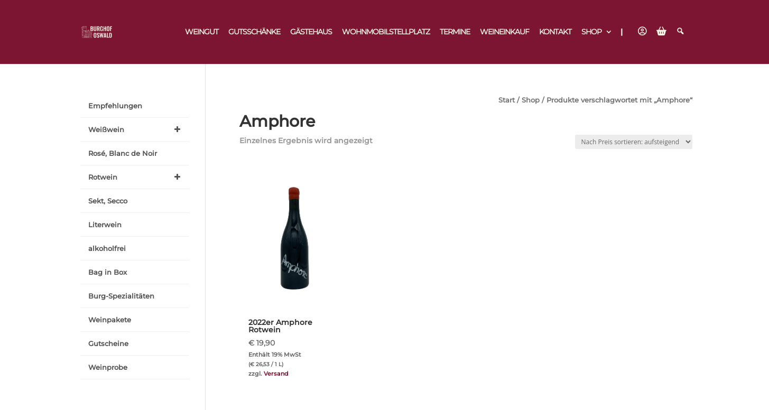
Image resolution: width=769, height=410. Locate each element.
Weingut (201, 32)
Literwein (105, 224)
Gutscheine (108, 343)
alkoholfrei (107, 248)
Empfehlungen (115, 105)
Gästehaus (311, 32)
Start (506, 100)
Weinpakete (109, 319)
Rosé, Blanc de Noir (122, 153)
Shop (591, 32)
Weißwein (136, 129)
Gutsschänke (254, 32)
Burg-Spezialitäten (121, 296)
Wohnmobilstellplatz (386, 32)
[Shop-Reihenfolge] (633, 142)
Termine (455, 32)
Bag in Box (107, 272)
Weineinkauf (504, 32)
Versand (276, 373)
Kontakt (555, 32)
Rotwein (136, 177)
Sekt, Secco (107, 201)
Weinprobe (107, 367)
